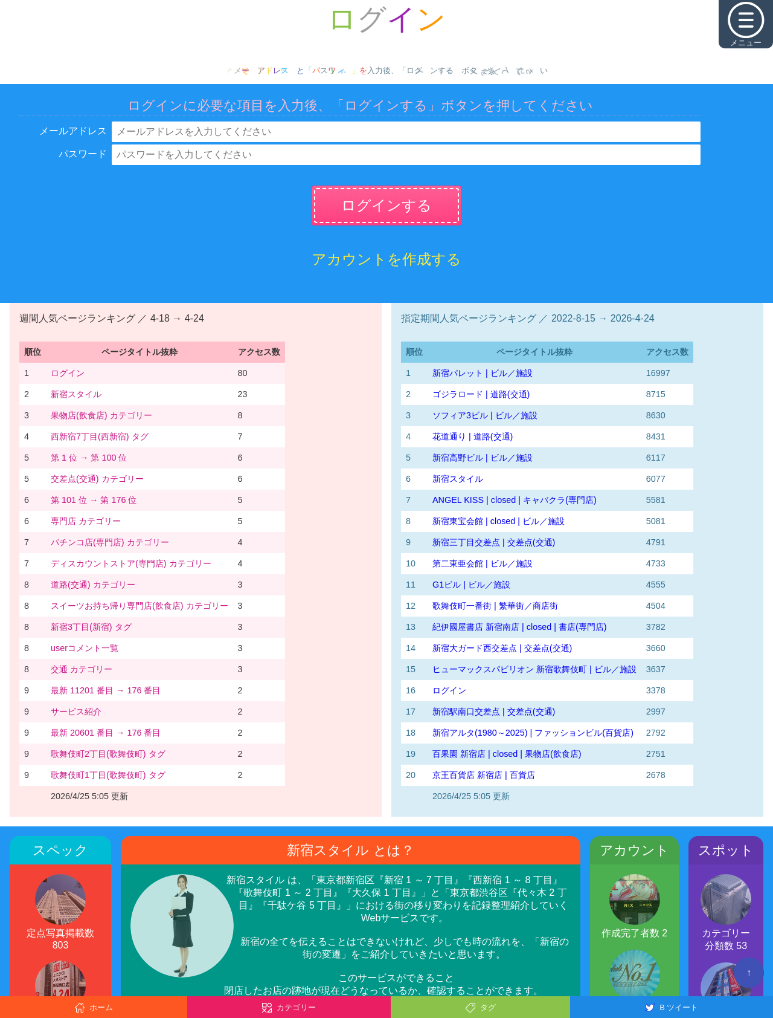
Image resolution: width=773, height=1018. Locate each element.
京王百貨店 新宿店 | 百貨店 (483, 775)
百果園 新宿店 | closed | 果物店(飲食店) (507, 754)
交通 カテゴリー (81, 669)
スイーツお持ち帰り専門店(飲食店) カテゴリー (139, 606)
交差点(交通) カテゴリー (97, 479)
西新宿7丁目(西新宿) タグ (100, 436)
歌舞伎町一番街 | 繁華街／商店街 (495, 606)
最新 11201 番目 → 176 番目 (106, 690)
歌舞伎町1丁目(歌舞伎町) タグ (108, 775)
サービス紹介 (76, 711)
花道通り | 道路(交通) (472, 436)
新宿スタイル (76, 394)
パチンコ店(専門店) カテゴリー (110, 542)
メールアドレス (73, 131)
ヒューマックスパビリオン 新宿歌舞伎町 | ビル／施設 (534, 669)
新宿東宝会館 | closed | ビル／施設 (498, 521)
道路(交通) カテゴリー (93, 584)
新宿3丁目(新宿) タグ (91, 627)
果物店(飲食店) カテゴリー (101, 415)
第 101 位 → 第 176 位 (93, 500)
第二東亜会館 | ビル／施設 (482, 563)
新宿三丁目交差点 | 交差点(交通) (493, 542)
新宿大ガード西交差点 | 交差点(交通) (502, 648)
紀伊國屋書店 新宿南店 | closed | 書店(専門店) (519, 627)
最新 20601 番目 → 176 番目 (106, 733)
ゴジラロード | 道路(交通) (481, 394)
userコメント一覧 (84, 648)
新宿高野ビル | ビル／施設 (482, 457)
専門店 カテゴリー (86, 521)
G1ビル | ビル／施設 (471, 584)
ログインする (386, 205)
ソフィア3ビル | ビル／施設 (484, 415)
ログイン (68, 373)
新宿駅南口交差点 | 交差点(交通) (493, 711)
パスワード (83, 154)
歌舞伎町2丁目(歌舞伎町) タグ (108, 754)
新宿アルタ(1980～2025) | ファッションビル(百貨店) (532, 733)
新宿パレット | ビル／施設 (482, 373)
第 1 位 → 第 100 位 (89, 457)
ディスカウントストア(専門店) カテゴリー (131, 563)
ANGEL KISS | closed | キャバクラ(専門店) (514, 500)
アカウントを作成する (386, 259)
